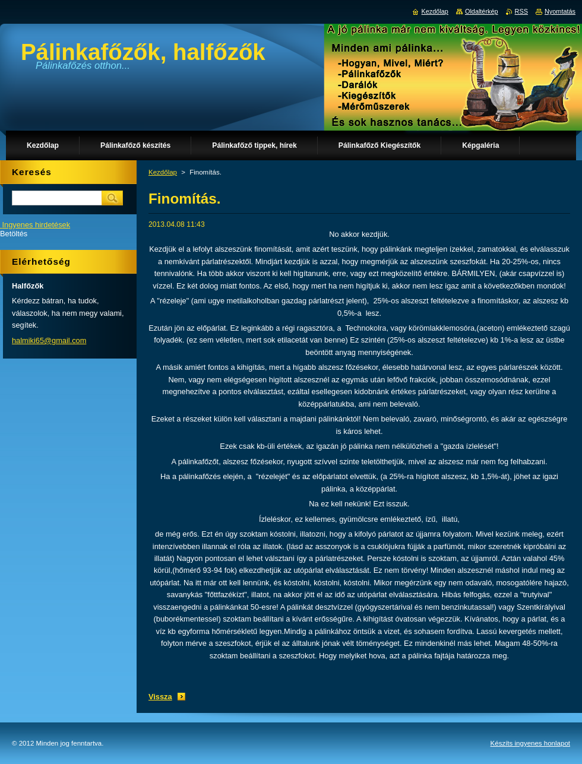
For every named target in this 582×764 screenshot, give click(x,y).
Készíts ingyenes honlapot (530, 743)
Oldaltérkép (481, 11)
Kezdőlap (162, 172)
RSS (521, 11)
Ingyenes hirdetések (36, 224)
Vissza (160, 696)
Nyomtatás (560, 11)
